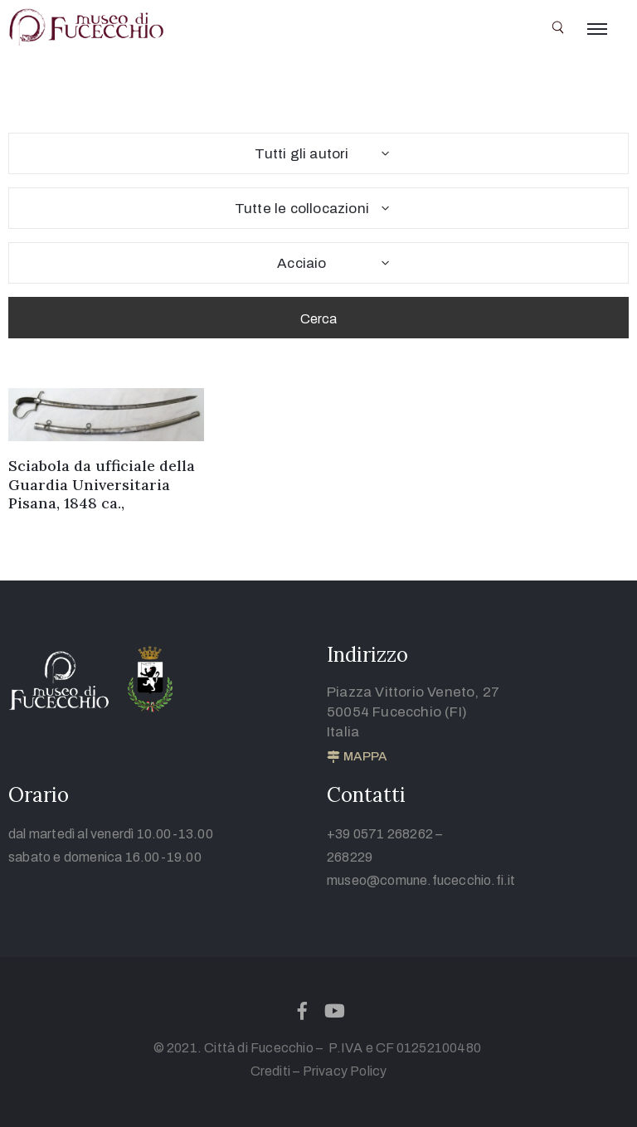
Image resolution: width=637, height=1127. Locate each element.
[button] (357, 757)
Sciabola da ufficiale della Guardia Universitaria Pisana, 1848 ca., (101, 484)
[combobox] (318, 153)
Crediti (270, 1071)
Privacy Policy (345, 1071)
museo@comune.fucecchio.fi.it (421, 880)
